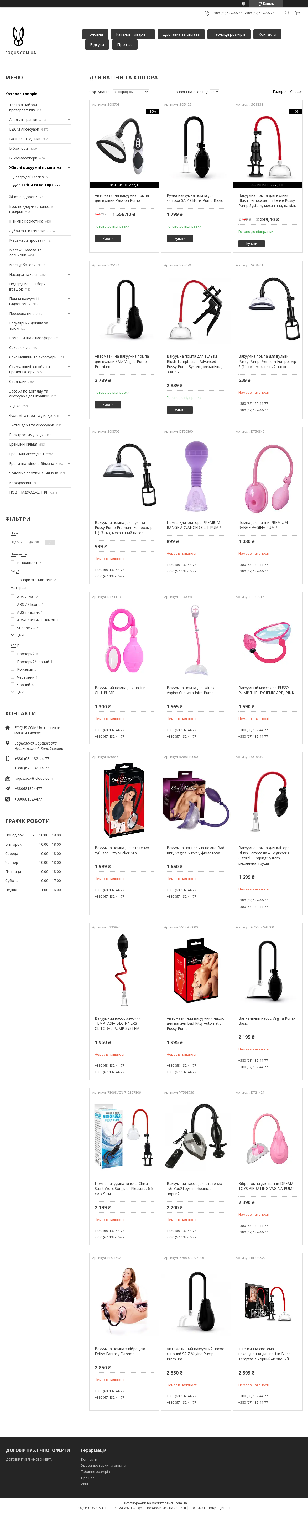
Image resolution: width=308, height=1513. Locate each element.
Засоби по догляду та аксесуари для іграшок (29, 394)
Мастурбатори (22, 264)
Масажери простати (27, 240)
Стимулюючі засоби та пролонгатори (29, 369)
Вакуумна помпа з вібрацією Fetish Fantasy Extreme (120, 1351)
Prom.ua (180, 1503)
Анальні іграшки (23, 119)
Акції (85, 1483)
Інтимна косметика (26, 221)
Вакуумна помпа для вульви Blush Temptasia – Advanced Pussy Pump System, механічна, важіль (194, 364)
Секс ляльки (20, 347)
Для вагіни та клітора (33, 184)
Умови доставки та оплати (103, 1465)
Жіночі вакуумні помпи (32, 167)
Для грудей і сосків (28, 176)
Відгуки (97, 44)
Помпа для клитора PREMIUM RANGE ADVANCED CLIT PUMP (194, 525)
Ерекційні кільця (23, 444)
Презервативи (22, 313)
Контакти (267, 34)
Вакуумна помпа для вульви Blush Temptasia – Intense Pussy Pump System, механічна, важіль (267, 200)
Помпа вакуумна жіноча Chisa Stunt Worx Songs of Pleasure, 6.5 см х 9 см (124, 1188)
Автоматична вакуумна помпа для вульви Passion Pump (122, 198)
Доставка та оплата (181, 34)
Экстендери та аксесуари (31, 424)
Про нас (124, 44)
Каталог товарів (131, 34)
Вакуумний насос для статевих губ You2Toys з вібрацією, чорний (194, 1188)
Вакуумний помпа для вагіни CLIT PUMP (120, 690)
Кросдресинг (20, 482)
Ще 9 (19, 635)
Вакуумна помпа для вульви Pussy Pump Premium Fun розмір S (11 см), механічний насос (267, 361)
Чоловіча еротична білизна (33, 473)
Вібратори (18, 148)
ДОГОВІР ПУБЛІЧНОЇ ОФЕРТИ (30, 1459)
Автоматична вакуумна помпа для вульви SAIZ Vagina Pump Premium (122, 361)
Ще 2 (19, 692)
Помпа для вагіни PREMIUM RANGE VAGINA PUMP (263, 525)
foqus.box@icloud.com (33, 778)
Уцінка (14, 405)
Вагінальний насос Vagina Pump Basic (266, 1021)
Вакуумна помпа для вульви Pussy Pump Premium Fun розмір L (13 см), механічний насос (124, 527)
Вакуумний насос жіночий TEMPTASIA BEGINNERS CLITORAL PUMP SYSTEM (118, 1023)
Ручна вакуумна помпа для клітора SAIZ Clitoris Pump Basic (195, 198)
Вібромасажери (23, 158)
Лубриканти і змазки (27, 230)
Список (296, 91)
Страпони (18, 381)
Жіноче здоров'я (23, 196)
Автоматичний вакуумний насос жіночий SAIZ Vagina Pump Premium (195, 1353)
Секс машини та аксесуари (32, 356)
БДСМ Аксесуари (24, 129)
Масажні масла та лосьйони (25, 252)
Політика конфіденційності (210, 1508)
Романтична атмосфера (31, 337)
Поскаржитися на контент (166, 1508)
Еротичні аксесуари (26, 453)
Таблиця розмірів (229, 34)
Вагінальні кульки (24, 138)
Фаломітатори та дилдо (30, 415)
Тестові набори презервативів (23, 107)
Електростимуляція (26, 434)
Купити (107, 239)
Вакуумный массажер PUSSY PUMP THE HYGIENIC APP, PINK (266, 690)
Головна (95, 34)
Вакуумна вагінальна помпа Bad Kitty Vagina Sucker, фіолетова (195, 850)
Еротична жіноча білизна (31, 463)
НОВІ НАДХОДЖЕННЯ (28, 492)
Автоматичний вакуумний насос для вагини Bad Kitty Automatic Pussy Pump (195, 1023)
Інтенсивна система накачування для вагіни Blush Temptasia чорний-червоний (264, 1353)
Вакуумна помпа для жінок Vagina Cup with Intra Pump (191, 690)
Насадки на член (24, 274)
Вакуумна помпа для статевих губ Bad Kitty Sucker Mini (122, 850)
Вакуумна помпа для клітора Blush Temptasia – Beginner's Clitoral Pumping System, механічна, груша (264, 855)
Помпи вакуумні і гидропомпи (24, 301)
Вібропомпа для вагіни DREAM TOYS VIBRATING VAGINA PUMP (266, 1186)
